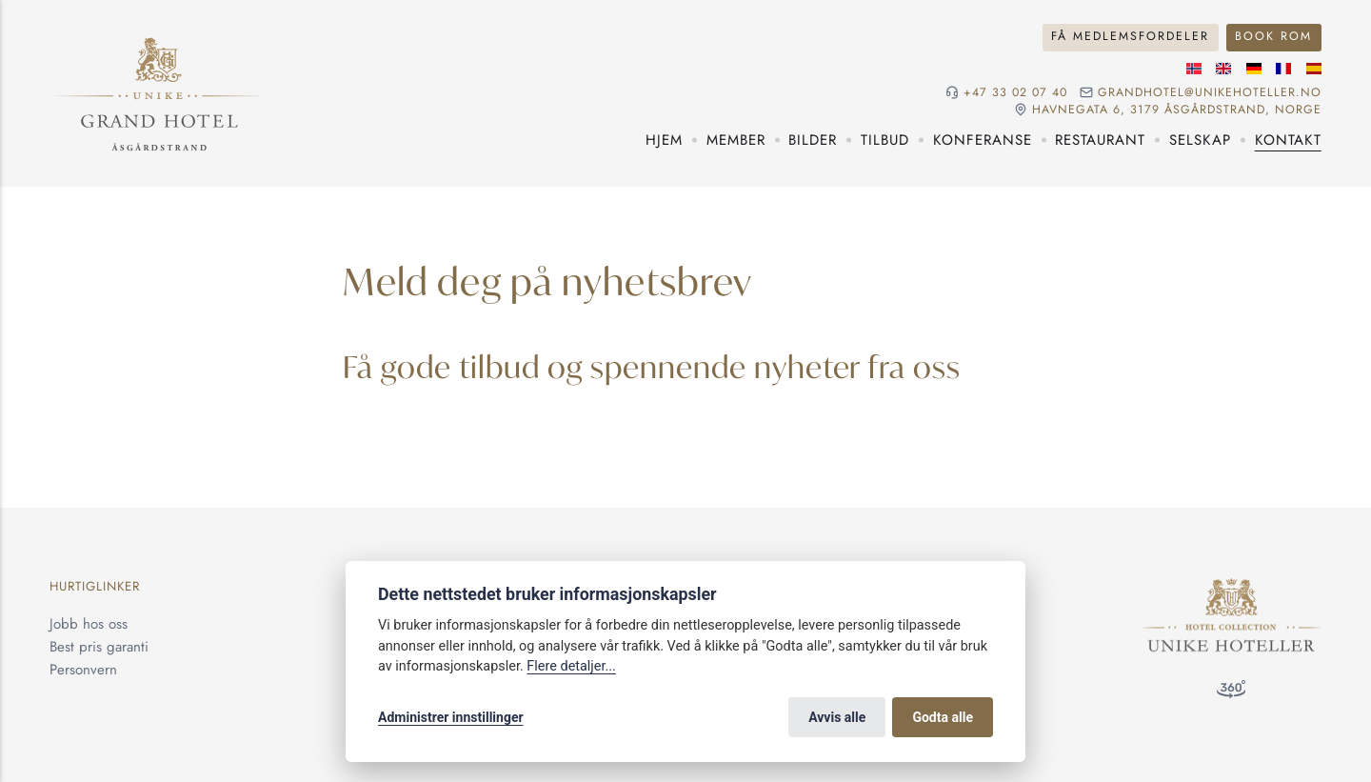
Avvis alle (836, 717)
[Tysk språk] (1254, 68)
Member (735, 140)
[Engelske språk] (1223, 68)
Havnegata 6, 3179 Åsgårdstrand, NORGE (1176, 110)
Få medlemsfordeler (1130, 36)
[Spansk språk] (1313, 68)
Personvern (83, 669)
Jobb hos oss (89, 623)
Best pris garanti (99, 646)
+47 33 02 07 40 (1015, 93)
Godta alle (942, 717)
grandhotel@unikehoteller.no (1209, 93)
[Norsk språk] (1194, 68)
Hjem (664, 140)
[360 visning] (1231, 693)
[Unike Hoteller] (1231, 589)
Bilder (812, 140)
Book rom (1273, 36)
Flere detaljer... (571, 666)
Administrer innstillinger (451, 717)
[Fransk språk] (1283, 68)
